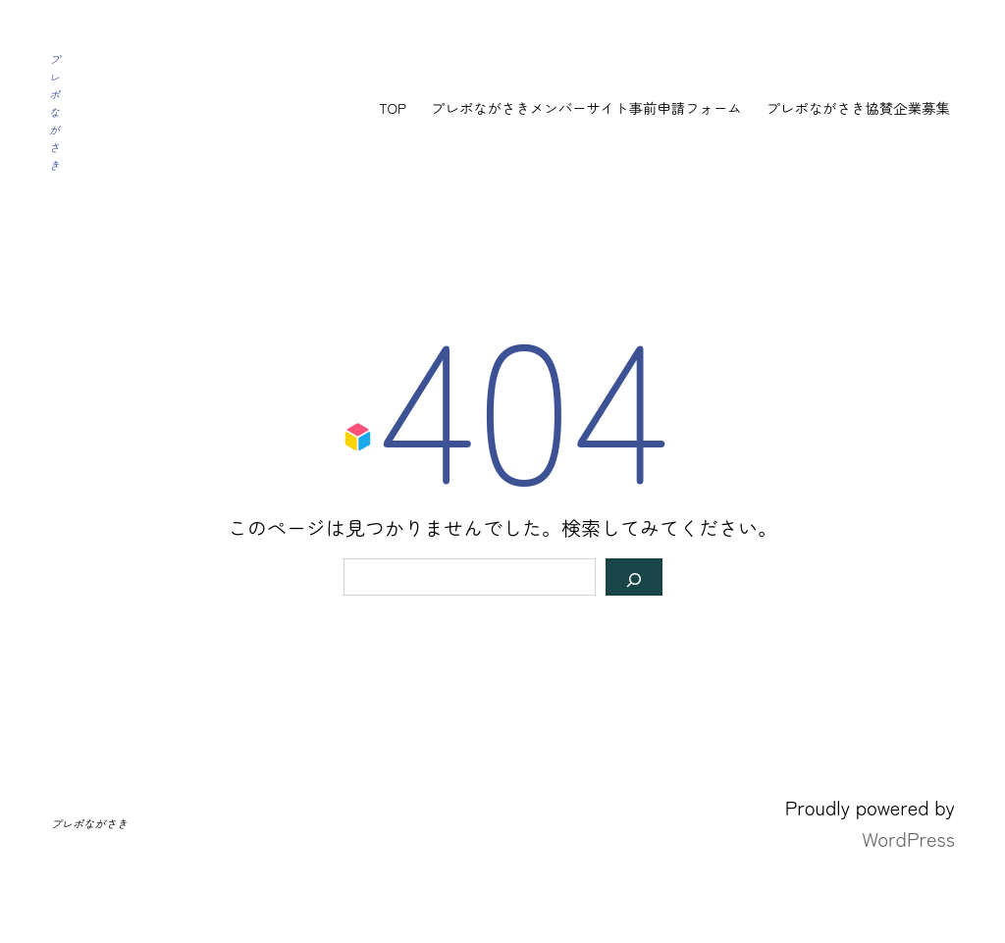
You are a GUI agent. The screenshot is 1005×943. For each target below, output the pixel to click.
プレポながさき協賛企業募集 (858, 107)
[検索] (634, 577)
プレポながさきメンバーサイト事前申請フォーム (586, 107)
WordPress (908, 838)
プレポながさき (54, 112)
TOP (392, 107)
